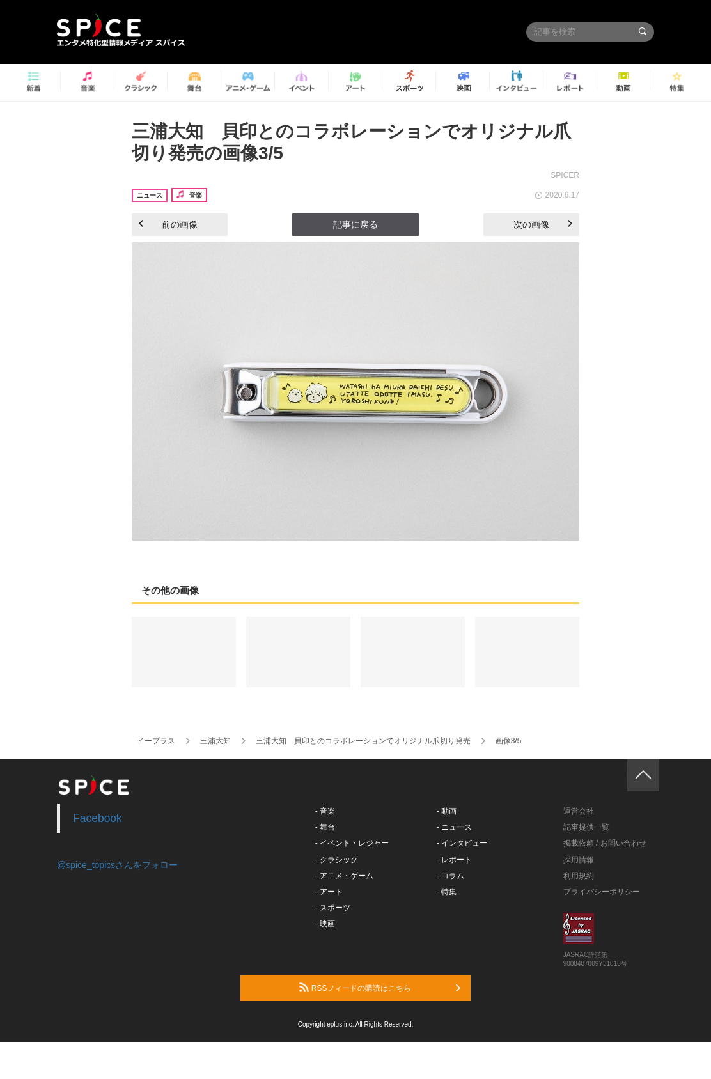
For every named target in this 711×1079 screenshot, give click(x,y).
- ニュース (454, 827)
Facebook (97, 818)
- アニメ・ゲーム (344, 875)
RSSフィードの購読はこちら (379, 987)
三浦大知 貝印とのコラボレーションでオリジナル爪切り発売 (363, 740)
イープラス (156, 740)
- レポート (454, 859)
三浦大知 (215, 740)
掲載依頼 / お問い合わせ (604, 843)
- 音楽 (325, 811)
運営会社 (578, 811)
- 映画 (325, 923)
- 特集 (447, 891)
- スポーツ (332, 907)
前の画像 (168, 224)
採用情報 (578, 859)
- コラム (450, 875)
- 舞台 (325, 827)
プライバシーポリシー (601, 891)
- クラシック (336, 859)
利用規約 (578, 875)
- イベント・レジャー (352, 843)
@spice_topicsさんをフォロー (117, 865)
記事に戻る (355, 224)
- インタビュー (462, 843)
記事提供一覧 (586, 827)
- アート (329, 891)
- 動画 (447, 811)
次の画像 (542, 224)
